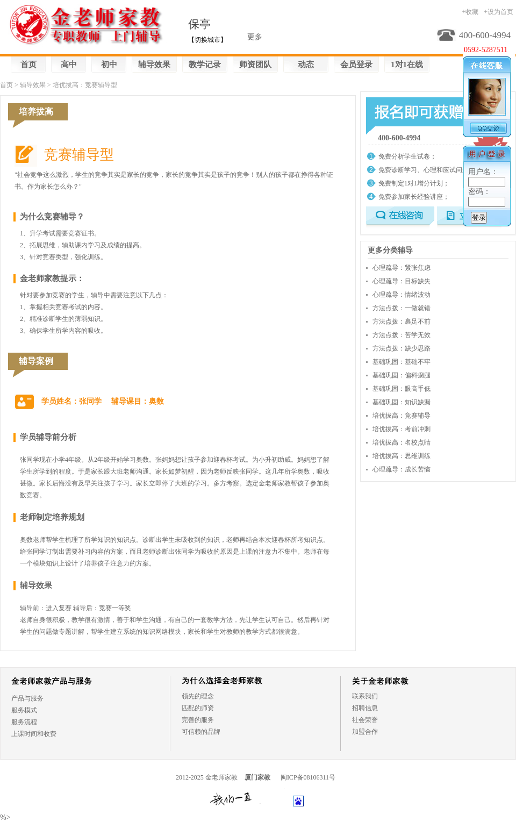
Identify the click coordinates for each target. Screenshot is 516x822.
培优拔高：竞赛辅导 (401, 415)
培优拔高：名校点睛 (401, 442)
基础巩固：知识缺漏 (401, 402)
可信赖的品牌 (201, 731)
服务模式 (24, 710)
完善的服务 (198, 720)
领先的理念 (198, 696)
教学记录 (205, 64)
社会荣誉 (365, 720)
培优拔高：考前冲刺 (401, 429)
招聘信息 (365, 708)
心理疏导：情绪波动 (401, 294)
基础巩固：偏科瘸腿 (401, 375)
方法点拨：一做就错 (401, 308)
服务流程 (24, 722)
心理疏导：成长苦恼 (401, 469)
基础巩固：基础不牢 (401, 362)
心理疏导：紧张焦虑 (401, 267)
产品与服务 (27, 698)
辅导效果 (154, 64)
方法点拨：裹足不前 (401, 321)
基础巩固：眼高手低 (401, 388)
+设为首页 (498, 12)
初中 (109, 64)
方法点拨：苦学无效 (401, 335)
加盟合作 (365, 731)
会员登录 (356, 64)
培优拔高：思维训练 (401, 456)
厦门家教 (257, 777)
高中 (69, 64)
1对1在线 (407, 64)
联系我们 (365, 696)
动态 (306, 64)
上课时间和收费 (33, 734)
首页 (28, 64)
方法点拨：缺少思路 (401, 348)
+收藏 (470, 12)
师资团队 (255, 64)
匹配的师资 (198, 708)
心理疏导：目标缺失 (401, 281)
